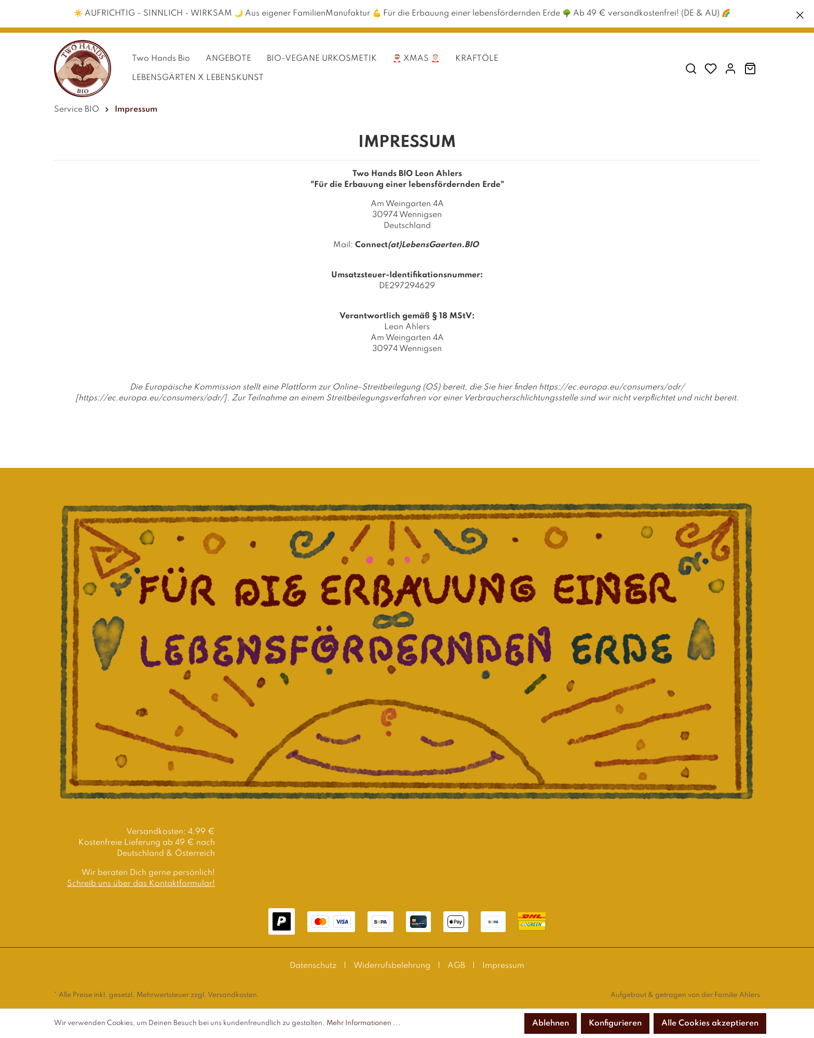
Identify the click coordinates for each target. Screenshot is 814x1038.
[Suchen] (691, 69)
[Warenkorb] (750, 69)
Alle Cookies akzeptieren (709, 1023)
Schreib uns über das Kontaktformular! (141, 884)
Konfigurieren (615, 1023)
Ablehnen (550, 1023)
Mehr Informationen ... (364, 1023)
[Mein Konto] (730, 69)
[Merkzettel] (711, 69)
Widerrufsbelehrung (392, 966)
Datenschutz (313, 966)
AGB (456, 966)
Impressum (503, 966)
